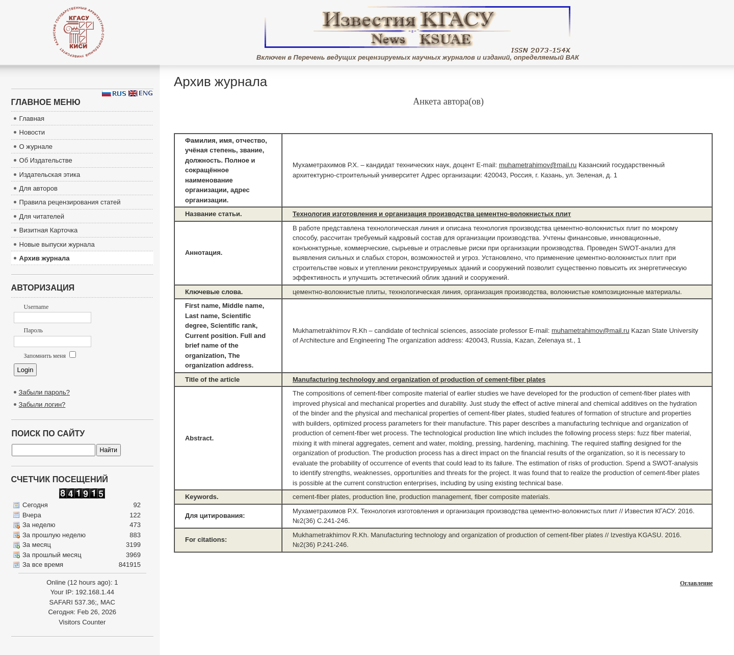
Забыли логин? (42, 404)
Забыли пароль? (44, 392)
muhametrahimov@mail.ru (538, 165)
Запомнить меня (50, 355)
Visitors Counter (82, 622)
